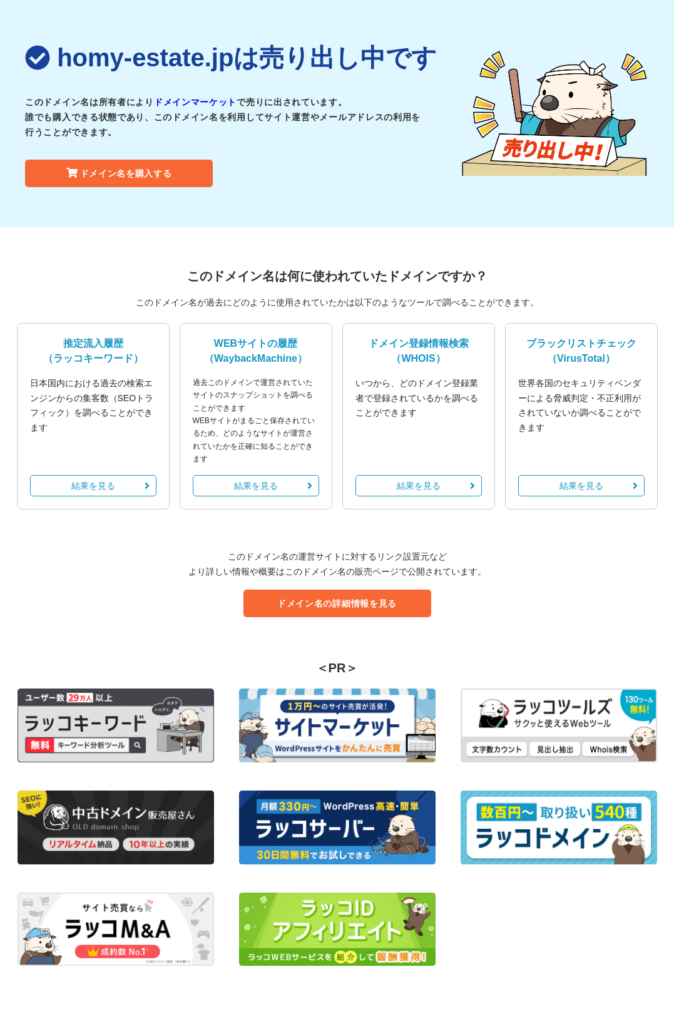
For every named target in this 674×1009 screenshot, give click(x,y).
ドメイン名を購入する (119, 173)
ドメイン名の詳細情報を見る (337, 603)
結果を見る (110, 486)
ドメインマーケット (195, 102)
